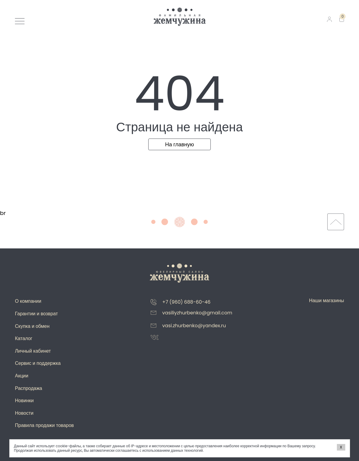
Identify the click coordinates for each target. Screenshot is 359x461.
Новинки (24, 400)
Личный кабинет (33, 351)
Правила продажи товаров (44, 425)
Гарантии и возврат (36, 313)
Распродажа (28, 388)
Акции (21, 375)
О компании (28, 301)
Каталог (23, 338)
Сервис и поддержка (38, 363)
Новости (24, 413)
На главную (179, 144)
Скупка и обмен (32, 326)
